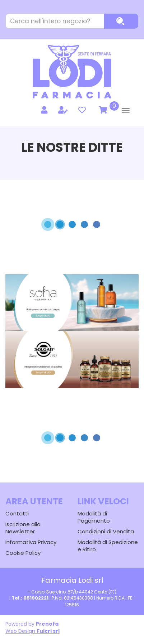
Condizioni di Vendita (106, 531)
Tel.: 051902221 (29, 598)
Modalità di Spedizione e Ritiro (108, 545)
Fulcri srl (48, 631)
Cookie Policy (23, 553)
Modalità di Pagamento (94, 517)
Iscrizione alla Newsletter (23, 527)
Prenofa (47, 623)
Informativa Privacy (30, 542)
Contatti (17, 513)
